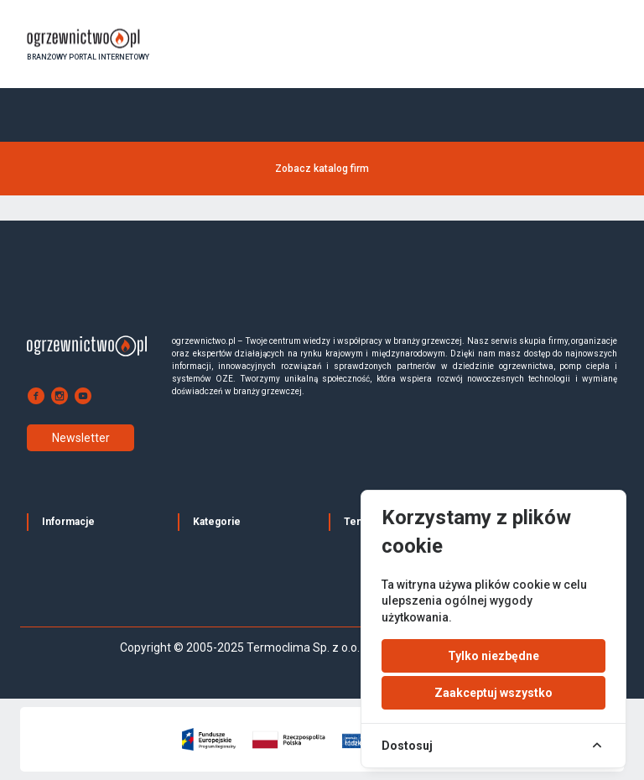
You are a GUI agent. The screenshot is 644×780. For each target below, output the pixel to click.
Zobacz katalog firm (322, 168)
